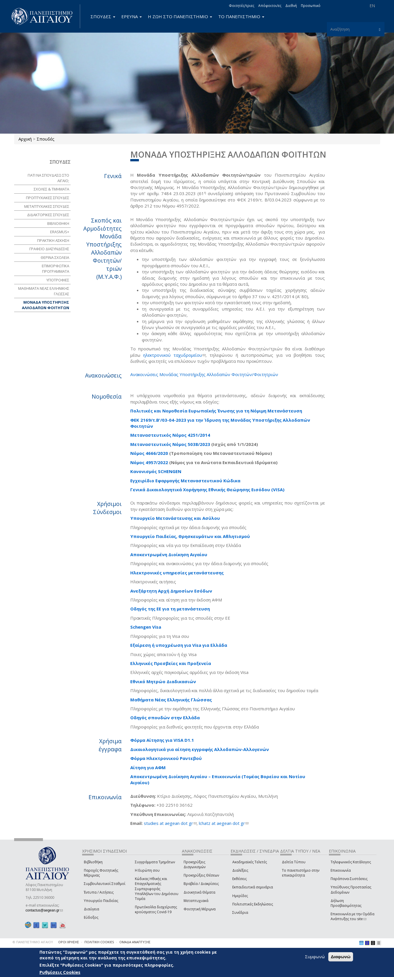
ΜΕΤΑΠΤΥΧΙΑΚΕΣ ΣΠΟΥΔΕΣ (46, 206)
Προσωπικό (311, 5)
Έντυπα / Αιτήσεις (99, 892)
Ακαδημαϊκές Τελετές (249, 862)
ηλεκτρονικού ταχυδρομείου (174, 355)
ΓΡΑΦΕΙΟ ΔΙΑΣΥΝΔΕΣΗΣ (49, 248)
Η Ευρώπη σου (147, 870)
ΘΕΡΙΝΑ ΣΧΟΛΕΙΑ (55, 257)
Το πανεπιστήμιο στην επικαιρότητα (300, 873)
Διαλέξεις (240, 870)
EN (372, 5)
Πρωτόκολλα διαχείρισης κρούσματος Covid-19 (156, 909)
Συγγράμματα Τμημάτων (155, 862)
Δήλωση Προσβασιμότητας (346, 903)
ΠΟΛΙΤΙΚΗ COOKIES (99, 942)
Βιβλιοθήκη (93, 862)
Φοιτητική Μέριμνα (200, 909)
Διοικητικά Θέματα (199, 892)
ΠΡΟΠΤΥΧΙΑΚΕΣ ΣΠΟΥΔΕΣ (47, 197)
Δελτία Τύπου (294, 862)
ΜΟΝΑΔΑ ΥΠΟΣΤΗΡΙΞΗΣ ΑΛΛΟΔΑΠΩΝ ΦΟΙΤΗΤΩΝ (45, 305)
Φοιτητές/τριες (241, 5)
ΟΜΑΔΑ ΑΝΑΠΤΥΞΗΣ (134, 942)
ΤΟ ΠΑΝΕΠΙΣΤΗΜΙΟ (241, 16)
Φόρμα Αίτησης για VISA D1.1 (162, 740)
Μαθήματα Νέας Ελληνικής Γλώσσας (171, 700)
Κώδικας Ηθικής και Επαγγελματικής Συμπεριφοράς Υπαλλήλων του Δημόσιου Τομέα (156, 888)
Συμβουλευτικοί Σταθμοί (104, 883)
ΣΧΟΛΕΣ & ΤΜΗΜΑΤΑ (51, 189)
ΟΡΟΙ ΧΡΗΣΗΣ (68, 942)
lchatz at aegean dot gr (223, 823)
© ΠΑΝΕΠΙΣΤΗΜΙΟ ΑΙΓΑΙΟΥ (33, 942)
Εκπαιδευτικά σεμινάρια (252, 887)
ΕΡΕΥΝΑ (131, 16)
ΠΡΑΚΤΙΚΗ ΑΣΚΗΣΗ (53, 240)
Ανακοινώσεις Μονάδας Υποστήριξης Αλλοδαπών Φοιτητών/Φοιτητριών (204, 374)
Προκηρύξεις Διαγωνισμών (195, 864)
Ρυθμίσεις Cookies (59, 972)
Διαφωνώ (341, 956)
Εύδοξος (91, 917)
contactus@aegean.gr (44, 910)
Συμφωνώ (315, 956)
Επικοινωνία (341, 870)
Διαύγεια (91, 909)
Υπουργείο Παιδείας (101, 900)
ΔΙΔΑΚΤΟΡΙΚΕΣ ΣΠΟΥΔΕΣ (48, 214)
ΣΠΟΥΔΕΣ (103, 16)
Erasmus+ (59, 231)
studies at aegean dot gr (170, 823)
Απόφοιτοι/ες (269, 5)
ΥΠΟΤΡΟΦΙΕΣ (57, 280)
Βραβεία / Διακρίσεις (201, 883)
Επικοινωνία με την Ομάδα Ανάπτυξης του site (352, 916)
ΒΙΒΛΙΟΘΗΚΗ (58, 223)
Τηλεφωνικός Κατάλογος (351, 862)
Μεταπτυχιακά (196, 900)
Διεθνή (291, 5)
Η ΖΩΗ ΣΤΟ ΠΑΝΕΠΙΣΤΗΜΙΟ (180, 16)
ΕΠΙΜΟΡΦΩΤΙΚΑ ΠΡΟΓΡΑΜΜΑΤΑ (55, 268)
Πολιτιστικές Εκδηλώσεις (252, 904)
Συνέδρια (240, 912)
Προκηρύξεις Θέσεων (201, 875)
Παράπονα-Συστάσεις (349, 878)
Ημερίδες (240, 895)
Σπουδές (45, 139)
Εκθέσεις (239, 878)
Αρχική (25, 139)
